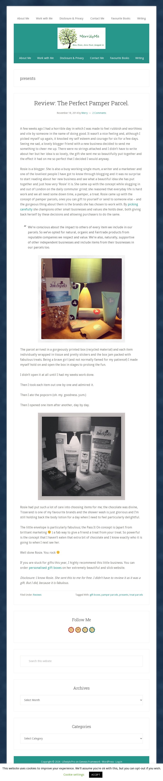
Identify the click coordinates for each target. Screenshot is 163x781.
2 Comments (99, 113)
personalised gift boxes (45, 568)
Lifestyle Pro (68, 761)
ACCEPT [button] (95, 774)
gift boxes (95, 594)
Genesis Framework (89, 761)
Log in (119, 761)
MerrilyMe (81, 38)
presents (123, 594)
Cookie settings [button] (73, 774)
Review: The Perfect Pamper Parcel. (81, 103)
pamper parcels (109, 594)
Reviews (37, 594)
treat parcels (136, 594)
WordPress (108, 761)
